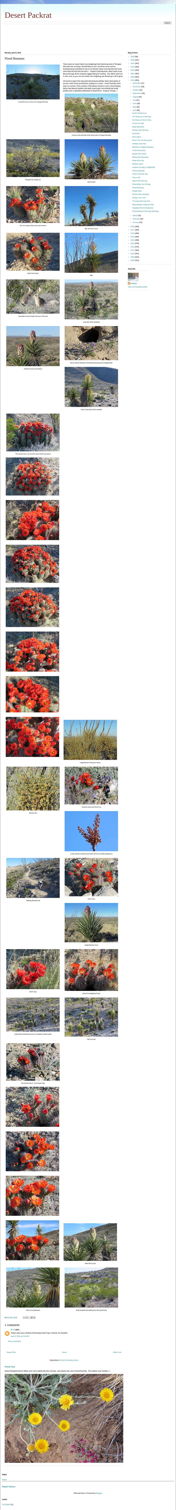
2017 (133, 230)
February (136, 219)
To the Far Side (138, 123)
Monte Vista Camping (140, 194)
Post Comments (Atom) (69, 1360)
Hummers (136, 133)
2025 (133, 60)
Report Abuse (8, 1486)
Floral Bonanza (138, 188)
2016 (133, 233)
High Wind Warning (139, 181)
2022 (133, 70)
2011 (133, 250)
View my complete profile (137, 287)
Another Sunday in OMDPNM (143, 167)
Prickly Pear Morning (140, 130)
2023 (133, 67)
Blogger (99, 1493)
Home (64, 1352)
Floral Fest (10, 1367)
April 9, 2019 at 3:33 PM (20, 1336)
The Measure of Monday (141, 117)
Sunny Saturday (138, 171)
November (137, 87)
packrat (134, 283)
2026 (133, 57)
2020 (133, 77)
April (135, 110)
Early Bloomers (138, 127)
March (135, 215)
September (137, 93)
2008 (133, 260)
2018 (133, 227)
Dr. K (13, 1330)
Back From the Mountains (142, 140)
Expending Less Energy (141, 184)
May (134, 107)
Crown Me (136, 177)
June (135, 103)
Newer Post (11, 1352)
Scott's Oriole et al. (139, 113)
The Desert (6, 1504)
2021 (133, 74)
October (136, 90)
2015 (133, 237)
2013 (133, 243)
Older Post (117, 1352)
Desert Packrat (28, 15)
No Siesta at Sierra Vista (141, 120)
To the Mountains (138, 150)
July (134, 100)
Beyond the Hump (139, 154)
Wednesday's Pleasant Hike (143, 205)
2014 (133, 240)
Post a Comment (14, 1341)
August (136, 97)
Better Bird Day (138, 161)
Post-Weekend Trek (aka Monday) (145, 211)
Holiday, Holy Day (139, 144)
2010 (133, 253)
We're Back (136, 137)
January (136, 222)
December (137, 83)
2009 (133, 257)
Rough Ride (136, 191)
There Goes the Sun (140, 174)
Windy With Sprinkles (140, 157)
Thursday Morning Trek (141, 201)
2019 (133, 80)
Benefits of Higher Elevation (143, 147)
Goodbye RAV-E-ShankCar (142, 208)
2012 (133, 247)
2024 (133, 63)
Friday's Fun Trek (139, 198)
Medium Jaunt (137, 164)
